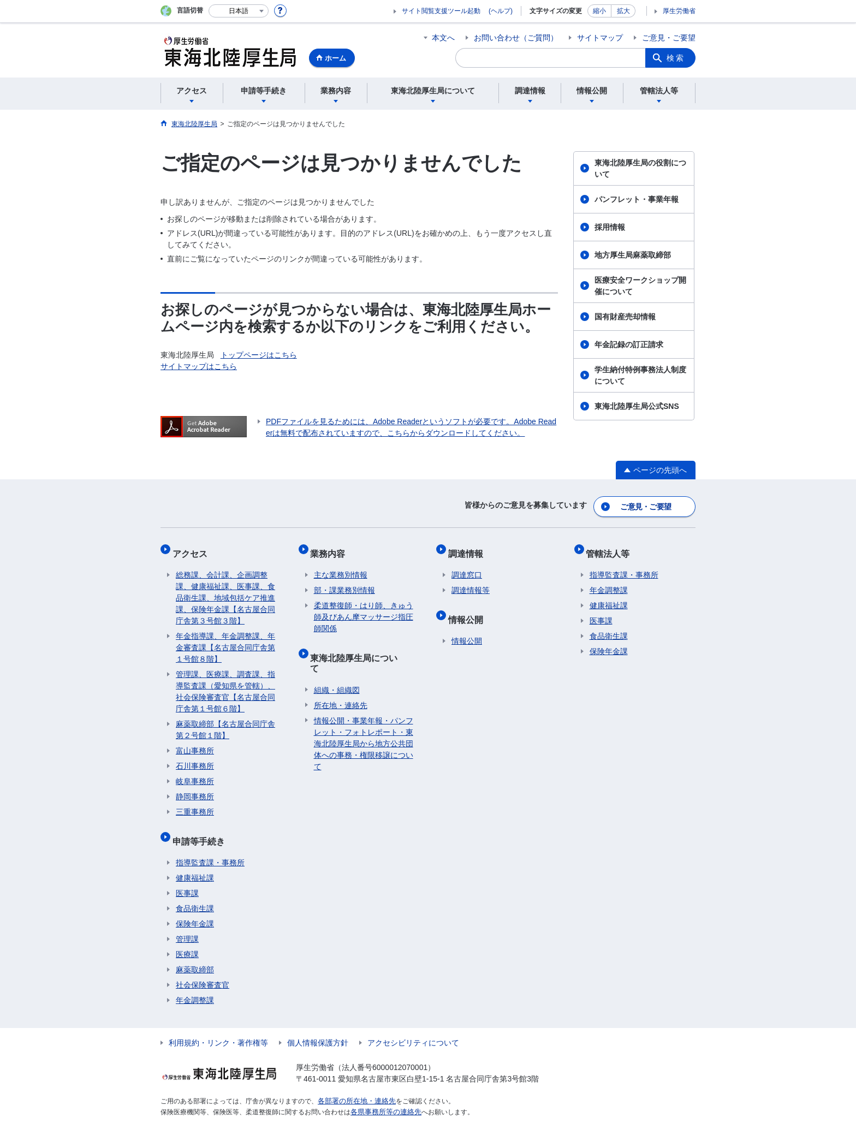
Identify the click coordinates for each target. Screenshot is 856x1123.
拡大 (623, 11)
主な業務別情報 (340, 565)
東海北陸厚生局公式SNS (637, 406)
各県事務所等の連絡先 (383, 1093)
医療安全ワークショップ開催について (640, 286)
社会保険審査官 (202, 968)
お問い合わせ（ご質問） (516, 37)
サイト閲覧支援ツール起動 (441, 11)
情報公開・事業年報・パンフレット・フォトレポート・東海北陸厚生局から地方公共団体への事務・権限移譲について (363, 715)
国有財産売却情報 (625, 316)
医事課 (187, 876)
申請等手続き (202, 827)
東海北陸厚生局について (362, 644)
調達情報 (468, 546)
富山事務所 (195, 740)
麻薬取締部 (195, 952)
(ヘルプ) (501, 11)
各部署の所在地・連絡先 (354, 1084)
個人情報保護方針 (317, 1025)
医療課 (187, 937)
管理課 (187, 922)
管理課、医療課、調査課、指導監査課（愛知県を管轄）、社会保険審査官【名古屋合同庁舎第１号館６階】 (225, 681)
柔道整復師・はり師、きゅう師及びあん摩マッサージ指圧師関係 (363, 607)
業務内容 (331, 546)
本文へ (443, 37)
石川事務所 (195, 756)
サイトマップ (600, 37)
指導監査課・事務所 (210, 845)
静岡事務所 (195, 786)
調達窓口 (466, 565)
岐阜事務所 (195, 771)
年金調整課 (195, 983)
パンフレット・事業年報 (637, 199)
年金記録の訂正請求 (629, 344)
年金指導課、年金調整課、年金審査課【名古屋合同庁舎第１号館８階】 (225, 637)
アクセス (193, 546)
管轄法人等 (611, 546)
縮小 (599, 11)
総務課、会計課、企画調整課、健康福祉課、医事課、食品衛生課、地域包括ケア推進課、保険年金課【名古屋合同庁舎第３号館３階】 (225, 588)
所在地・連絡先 (340, 677)
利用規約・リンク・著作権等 (218, 1025)
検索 (676, 58)
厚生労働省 (679, 11)
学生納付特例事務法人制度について (640, 375)
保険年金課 (195, 906)
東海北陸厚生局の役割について (640, 168)
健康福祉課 (195, 861)
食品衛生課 (195, 891)
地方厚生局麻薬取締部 (633, 255)
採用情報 (610, 227)
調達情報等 (470, 580)
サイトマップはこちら (198, 366)
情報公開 (468, 605)
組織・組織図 (337, 662)
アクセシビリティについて (413, 1025)
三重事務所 (195, 802)
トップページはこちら (259, 354)
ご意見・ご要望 (669, 37)
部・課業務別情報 (344, 580)
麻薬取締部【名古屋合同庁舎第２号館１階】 (225, 720)
